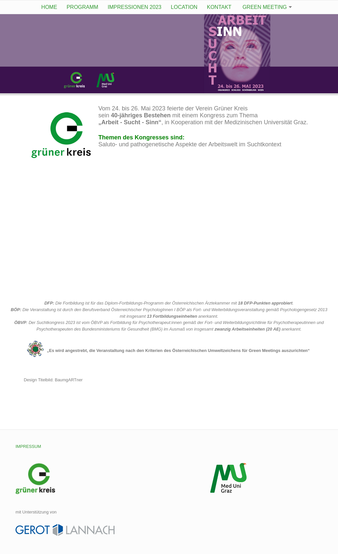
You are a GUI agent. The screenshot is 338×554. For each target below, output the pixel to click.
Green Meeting (265, 7)
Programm (82, 7)
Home (49, 7)
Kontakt (219, 7)
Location (184, 7)
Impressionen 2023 (134, 7)
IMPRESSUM (28, 446)
